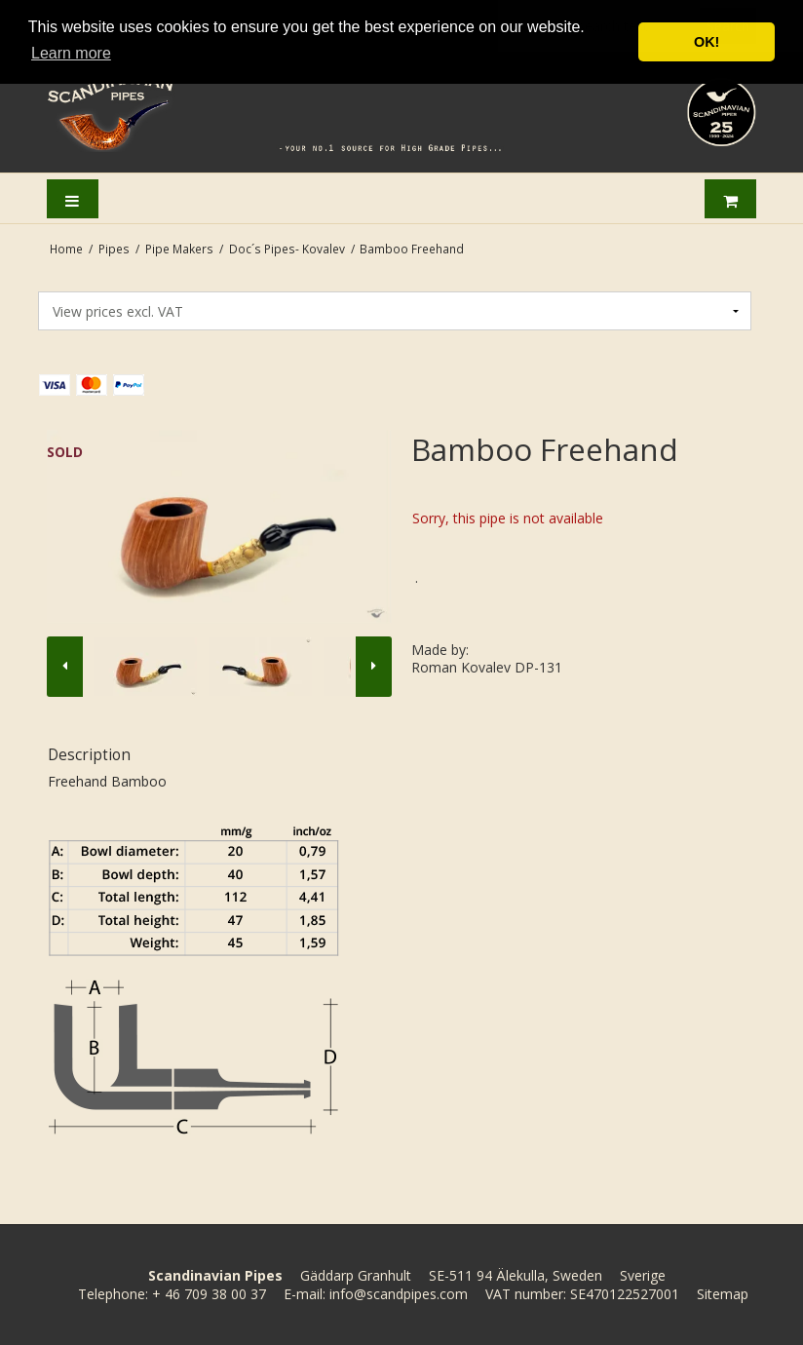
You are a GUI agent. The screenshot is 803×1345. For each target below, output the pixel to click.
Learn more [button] (71, 53)
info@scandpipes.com (398, 1294)
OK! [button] (706, 42)
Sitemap (722, 1294)
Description (89, 755)
